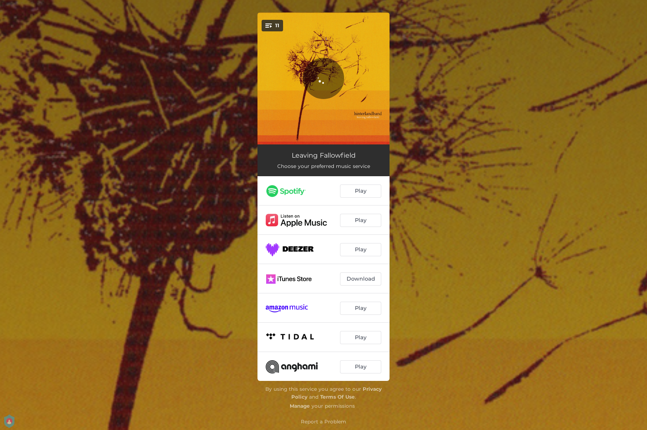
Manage (300, 406)
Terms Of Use (337, 397)
